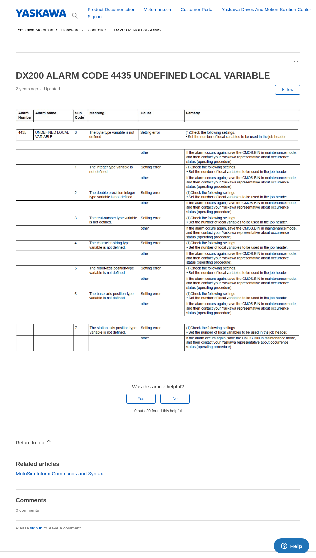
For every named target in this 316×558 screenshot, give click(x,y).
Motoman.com (158, 9)
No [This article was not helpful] (174, 398)
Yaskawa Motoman (35, 30)
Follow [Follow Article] (287, 89)
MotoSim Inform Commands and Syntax (59, 473)
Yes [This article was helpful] (141, 398)
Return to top (34, 441)
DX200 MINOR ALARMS (137, 30)
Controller (97, 30)
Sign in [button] (95, 16)
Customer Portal (197, 9)
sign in (36, 528)
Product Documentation (111, 9)
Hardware (70, 30)
